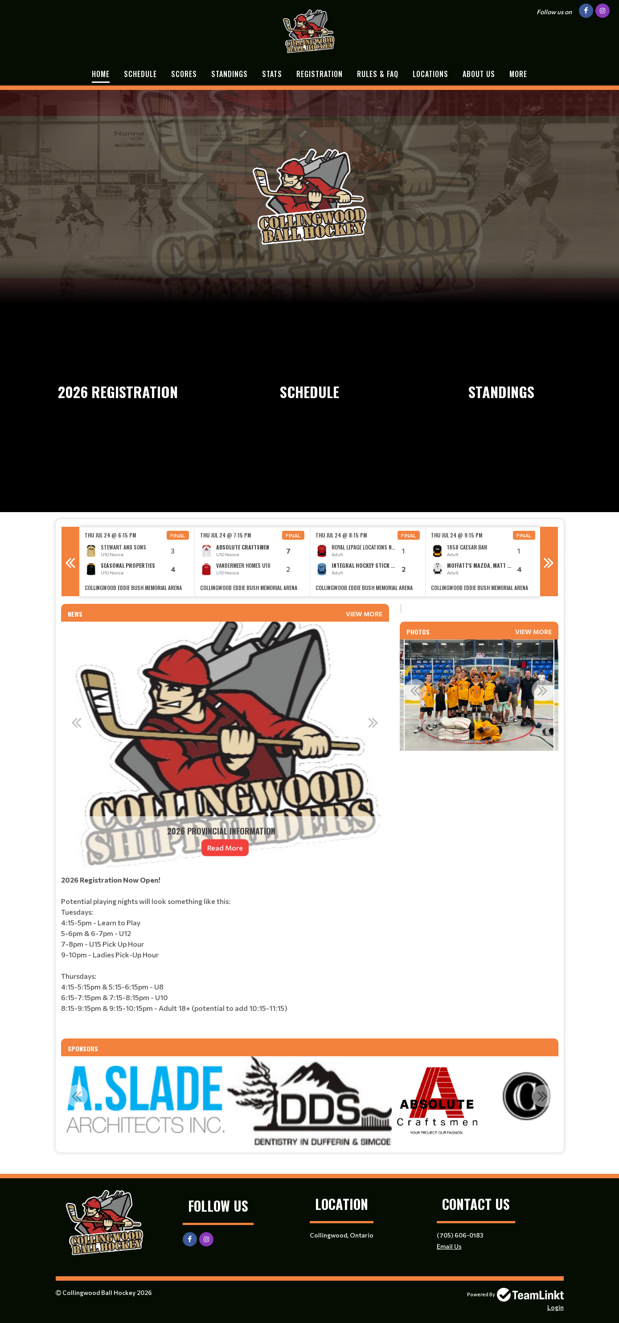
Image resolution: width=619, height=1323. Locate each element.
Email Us (449, 1246)
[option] (137, 561)
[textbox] (225, 953)
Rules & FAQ (377, 74)
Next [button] (549, 561)
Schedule (140, 74)
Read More (225, 847)
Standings (229, 74)
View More (364, 614)
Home (101, 74)
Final (177, 535)
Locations (430, 74)
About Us (479, 74)
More (518, 74)
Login (555, 1307)
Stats (272, 74)
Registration (319, 74)
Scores (184, 74)
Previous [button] (70, 561)
